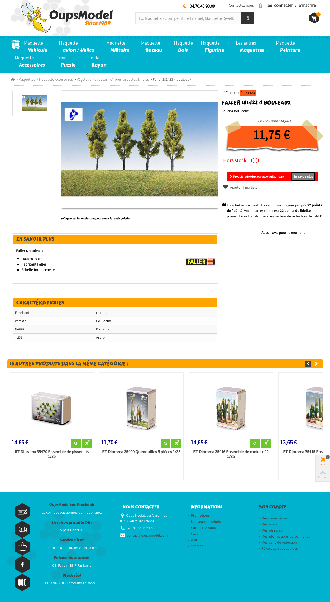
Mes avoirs (268, 524)
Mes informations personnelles (284, 536)
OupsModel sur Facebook (71, 505)
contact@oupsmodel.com (147, 535)
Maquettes (26, 79)
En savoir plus (303, 176)
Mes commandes (273, 518)
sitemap (196, 545)
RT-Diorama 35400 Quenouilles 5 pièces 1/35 (141, 451)
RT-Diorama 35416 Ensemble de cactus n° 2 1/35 (231, 454)
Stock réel (72, 575)
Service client (72, 540)
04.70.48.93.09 (202, 6)
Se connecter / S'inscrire (291, 5)
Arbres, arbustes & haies (130, 79)
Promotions (199, 515)
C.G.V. (193, 533)
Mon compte (272, 507)
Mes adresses (270, 530)
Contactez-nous (241, 5)
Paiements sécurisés (71, 558)
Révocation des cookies (278, 548)
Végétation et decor (92, 79)
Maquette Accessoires (56, 79)
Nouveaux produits (204, 521)
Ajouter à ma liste (240, 187)
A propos (196, 539)
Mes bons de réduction (277, 542)
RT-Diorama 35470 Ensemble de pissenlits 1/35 (52, 454)
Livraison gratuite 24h (72, 522)
